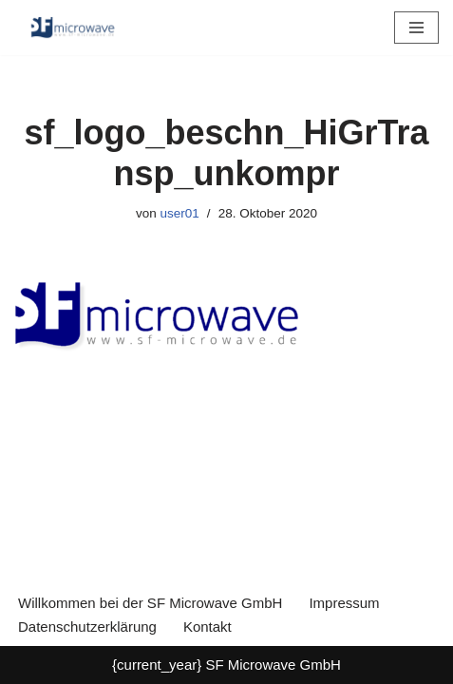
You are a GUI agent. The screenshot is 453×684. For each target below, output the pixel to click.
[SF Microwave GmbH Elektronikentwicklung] (71, 27)
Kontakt (207, 626)
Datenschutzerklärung (87, 626)
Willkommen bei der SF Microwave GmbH (150, 603)
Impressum (344, 603)
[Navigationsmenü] (416, 27)
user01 (179, 213)
